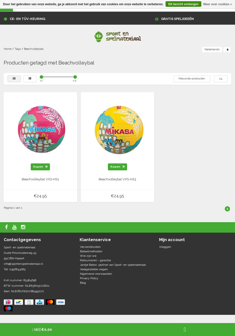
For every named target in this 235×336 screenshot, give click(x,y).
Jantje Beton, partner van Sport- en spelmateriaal (113, 265)
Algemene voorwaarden (96, 273)
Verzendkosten (90, 247)
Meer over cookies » (217, 4)
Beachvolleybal (33, 49)
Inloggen (165, 247)
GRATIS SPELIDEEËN (177, 19)
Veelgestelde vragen (94, 269)
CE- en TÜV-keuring (27, 19)
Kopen (40, 166)
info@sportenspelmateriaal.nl (23, 264)
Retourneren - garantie (95, 260)
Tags (18, 49)
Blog (83, 282)
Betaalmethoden (91, 251)
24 (220, 78)
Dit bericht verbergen (183, 4)
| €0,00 (42, 330)
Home (7, 49)
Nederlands (212, 49)
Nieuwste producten (192, 78)
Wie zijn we (88, 256)
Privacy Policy (89, 278)
